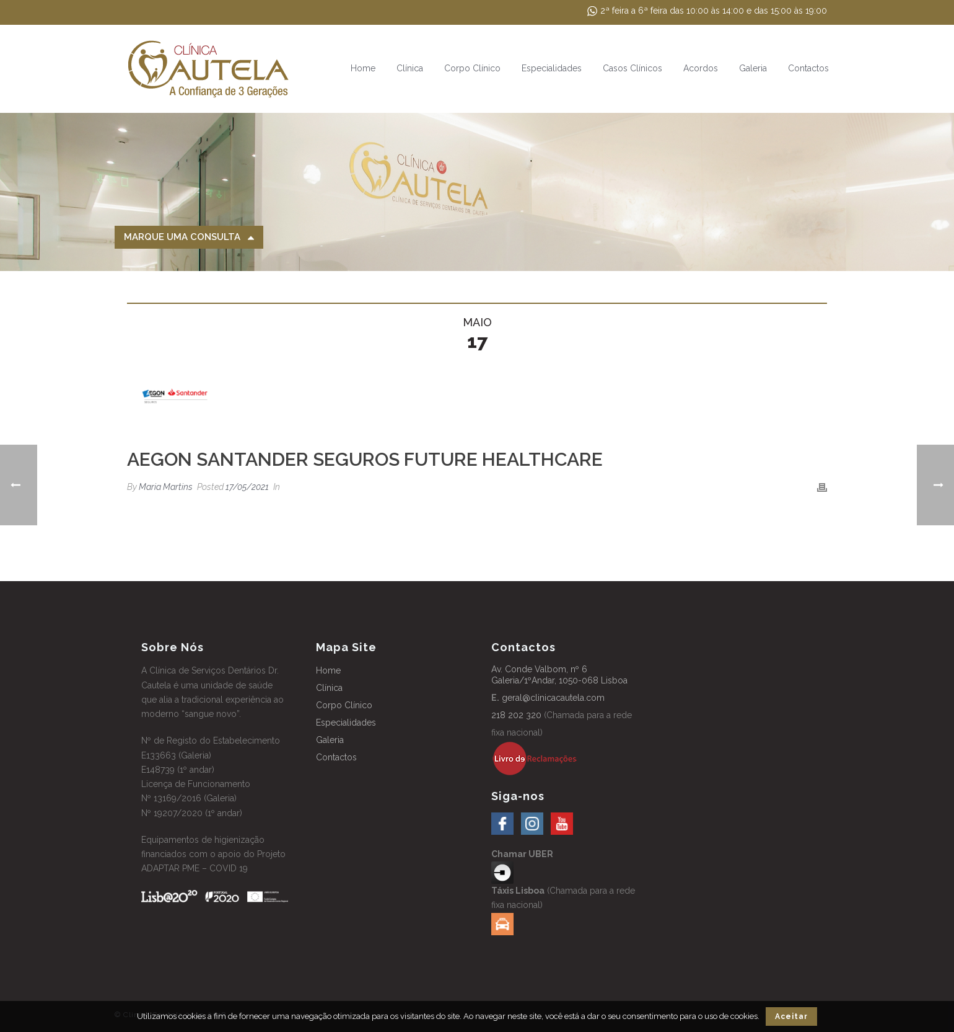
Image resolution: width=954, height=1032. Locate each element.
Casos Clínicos (632, 68)
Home (363, 68)
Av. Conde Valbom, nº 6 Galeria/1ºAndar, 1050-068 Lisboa (559, 674)
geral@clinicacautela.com (553, 698)
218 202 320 (516, 715)
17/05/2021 (247, 487)
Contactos (808, 68)
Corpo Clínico (472, 68)
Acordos (700, 68)
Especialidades (552, 68)
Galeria (753, 68)
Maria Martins (166, 487)
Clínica (409, 68)
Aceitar (791, 1016)
